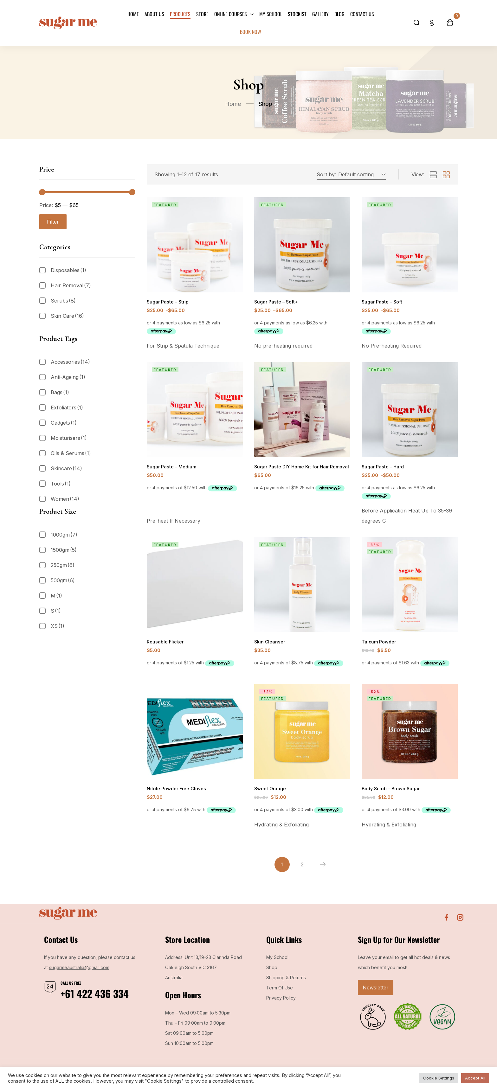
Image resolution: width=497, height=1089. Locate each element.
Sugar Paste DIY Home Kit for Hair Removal (299, 468)
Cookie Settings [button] (438, 1077)
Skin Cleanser (268, 644)
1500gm (64, 550)
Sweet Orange (269, 791)
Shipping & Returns (286, 981)
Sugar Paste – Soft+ (275, 302)
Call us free (71, 986)
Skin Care (67, 316)
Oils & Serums (71, 453)
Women (65, 499)
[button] (361, 174)
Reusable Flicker (164, 644)
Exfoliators (67, 407)
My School (277, 961)
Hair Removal (71, 285)
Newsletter (376, 991)
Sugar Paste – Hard (382, 468)
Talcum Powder (378, 644)
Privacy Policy (281, 1001)
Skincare (66, 468)
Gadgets (64, 423)
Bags (60, 392)
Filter (53, 221)
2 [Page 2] (302, 868)
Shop (271, 971)
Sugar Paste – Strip (166, 302)
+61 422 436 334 (95, 997)
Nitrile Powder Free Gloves (175, 791)
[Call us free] (50, 991)
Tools (61, 484)
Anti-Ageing (68, 377)
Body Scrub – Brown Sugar (390, 791)
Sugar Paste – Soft (381, 302)
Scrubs (63, 301)
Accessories (70, 362)
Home (233, 104)
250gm (62, 565)
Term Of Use (279, 991)
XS (57, 626)
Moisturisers (69, 438)
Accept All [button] (475, 1077)
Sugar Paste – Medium (170, 468)
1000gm (64, 535)
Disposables (68, 270)
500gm (63, 580)
